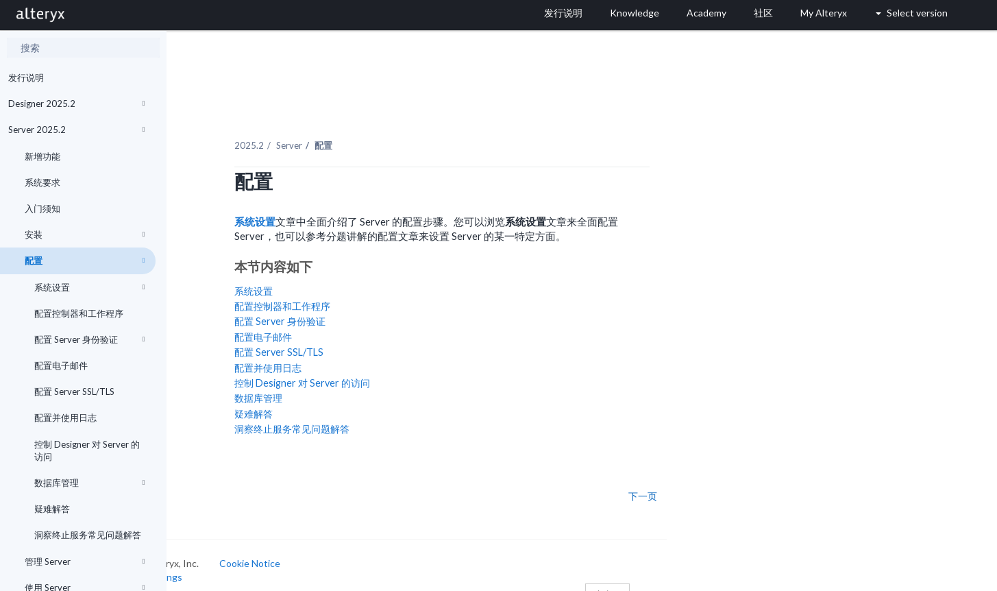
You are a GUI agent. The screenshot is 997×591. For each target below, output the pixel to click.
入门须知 (42, 208)
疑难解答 (52, 508)
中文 (677, 579)
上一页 (207, 479)
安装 (85, 234)
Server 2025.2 (76, 129)
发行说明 (26, 77)
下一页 (713, 479)
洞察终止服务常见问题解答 (87, 534)
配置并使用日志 (65, 417)
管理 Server (85, 561)
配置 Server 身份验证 (89, 339)
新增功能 (42, 156)
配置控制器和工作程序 (78, 313)
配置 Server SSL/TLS (74, 391)
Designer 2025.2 (76, 103)
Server (360, 129)
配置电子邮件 (61, 365)
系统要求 (42, 182)
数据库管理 (89, 482)
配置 (85, 260)
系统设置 (89, 287)
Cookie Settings (218, 560)
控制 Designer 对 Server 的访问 (87, 450)
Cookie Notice (320, 547)
